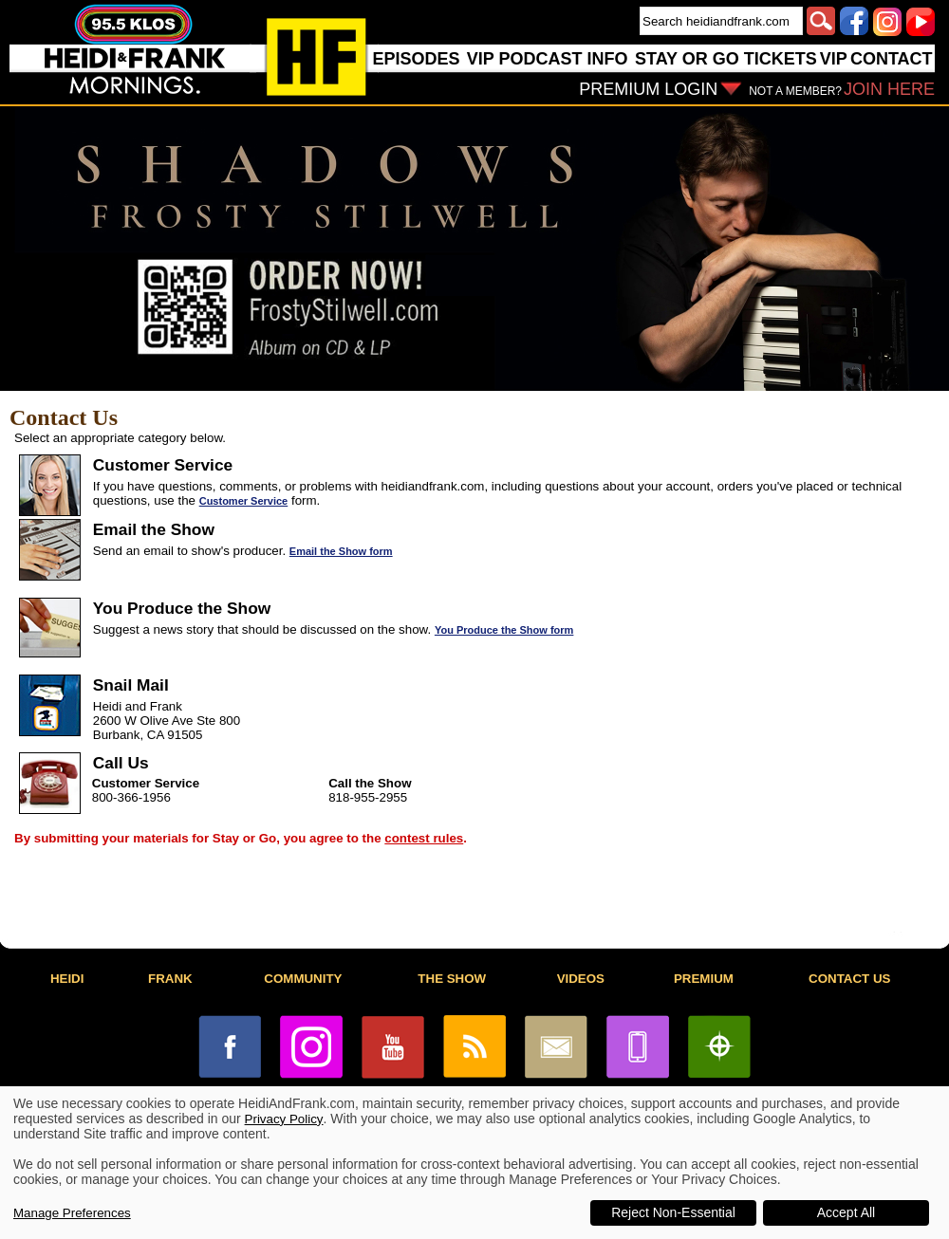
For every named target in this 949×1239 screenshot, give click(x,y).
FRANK (170, 978)
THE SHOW (452, 978)
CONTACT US (849, 978)
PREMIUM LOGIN (648, 89)
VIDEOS (581, 978)
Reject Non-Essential (673, 1212)
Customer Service (243, 501)
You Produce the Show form (504, 630)
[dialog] (474, 1162)
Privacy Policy (284, 1119)
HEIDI (67, 978)
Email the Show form (341, 551)
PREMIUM (704, 978)
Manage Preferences (72, 1213)
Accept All (846, 1212)
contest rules (423, 838)
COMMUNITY (303, 978)
